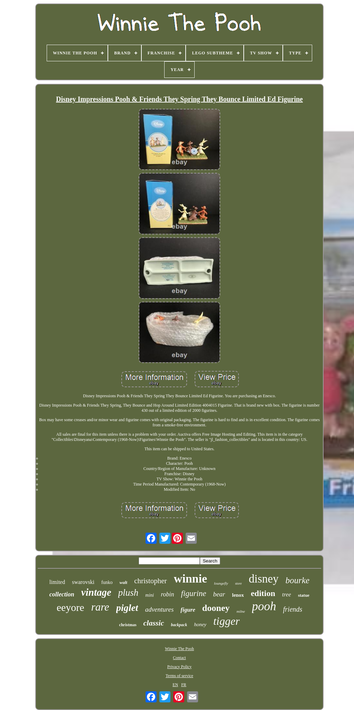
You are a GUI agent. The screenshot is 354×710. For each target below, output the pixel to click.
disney (264, 579)
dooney (216, 608)
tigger (226, 621)
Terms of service (179, 675)
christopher (150, 581)
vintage (96, 592)
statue (303, 595)
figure (187, 609)
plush (128, 592)
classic (153, 623)
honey (200, 624)
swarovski (83, 582)
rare (100, 607)
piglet (127, 607)
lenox (238, 595)
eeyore (70, 607)
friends (292, 609)
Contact (179, 657)
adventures (159, 609)
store (238, 583)
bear (219, 594)
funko (107, 582)
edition (263, 593)
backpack (179, 624)
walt (123, 582)
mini (149, 595)
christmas (128, 624)
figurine (193, 593)
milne (240, 611)
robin (167, 594)
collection (61, 594)
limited (57, 582)
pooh (264, 606)
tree (286, 594)
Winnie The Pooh (179, 648)
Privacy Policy (179, 666)
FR (183, 684)
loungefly (221, 583)
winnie (190, 578)
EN (175, 684)
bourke (297, 580)
